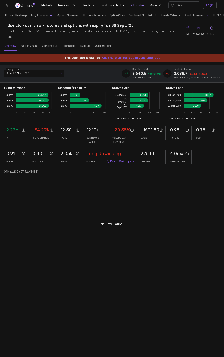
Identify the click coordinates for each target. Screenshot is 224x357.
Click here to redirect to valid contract (131, 57)
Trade (89, 5)
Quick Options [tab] (103, 46)
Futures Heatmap (16, 15)
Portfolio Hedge (112, 5)
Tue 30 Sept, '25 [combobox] (18, 73)
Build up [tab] (85, 46)
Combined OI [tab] (49, 46)
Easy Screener (41, 15)
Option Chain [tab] (29, 46)
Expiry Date (13, 69)
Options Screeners (68, 15)
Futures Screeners (94, 15)
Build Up (152, 15)
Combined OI (136, 15)
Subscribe (137, 5)
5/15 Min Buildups (120, 161)
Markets (46, 5)
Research (67, 5)
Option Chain (117, 15)
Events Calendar (171, 15)
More (155, 5)
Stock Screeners (196, 15)
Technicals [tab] (68, 46)
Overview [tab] (10, 46)
